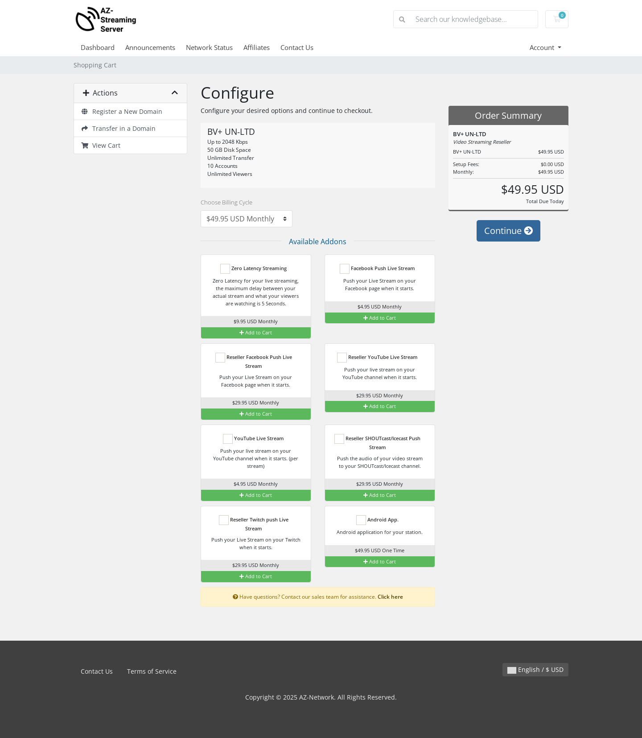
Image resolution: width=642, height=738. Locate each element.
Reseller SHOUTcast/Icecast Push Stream (377, 442)
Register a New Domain (121, 111)
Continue (508, 231)
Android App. (377, 520)
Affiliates (256, 47)
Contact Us (296, 47)
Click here (390, 596)
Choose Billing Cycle (226, 202)
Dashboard (98, 47)
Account (543, 47)
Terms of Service (152, 671)
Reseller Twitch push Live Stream (253, 523)
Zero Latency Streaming (253, 269)
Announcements (150, 47)
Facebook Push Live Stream (377, 269)
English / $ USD (535, 669)
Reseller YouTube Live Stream (377, 358)
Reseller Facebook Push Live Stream (253, 361)
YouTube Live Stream (253, 439)
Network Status (209, 47)
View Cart (100, 145)
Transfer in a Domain (118, 128)
